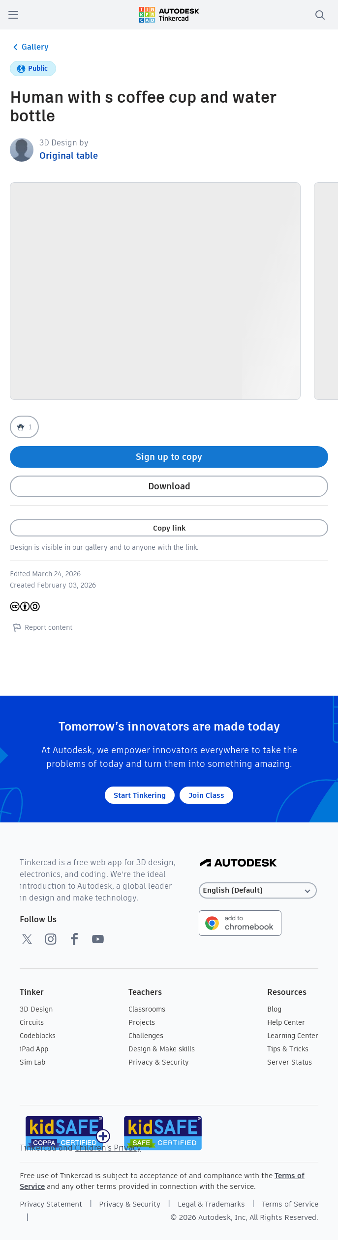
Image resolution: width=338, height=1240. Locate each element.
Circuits (32, 1022)
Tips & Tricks (287, 1049)
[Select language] (258, 890)
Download (169, 486)
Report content (41, 627)
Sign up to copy (169, 457)
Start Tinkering (140, 795)
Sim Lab (32, 1062)
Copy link (169, 528)
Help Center (286, 1022)
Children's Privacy (108, 1148)
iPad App (34, 1049)
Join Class (206, 795)
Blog (274, 1009)
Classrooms (146, 1009)
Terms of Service (290, 1204)
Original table (68, 155)
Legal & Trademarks (211, 1204)
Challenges (145, 1036)
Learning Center (292, 1036)
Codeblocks (38, 1036)
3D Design (36, 1009)
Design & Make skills (161, 1049)
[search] (319, 14)
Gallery (29, 47)
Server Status (289, 1062)
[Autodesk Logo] (238, 863)
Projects (141, 1022)
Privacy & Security (158, 1062)
